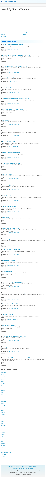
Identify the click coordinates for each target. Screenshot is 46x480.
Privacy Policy (25, 466)
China (2, 385)
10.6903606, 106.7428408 (13, 168)
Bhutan (2, 379)
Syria (2, 441)
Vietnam (3, 456)
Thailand (3, 445)
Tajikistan (3, 443)
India (2, 388)
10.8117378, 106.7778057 (13, 178)
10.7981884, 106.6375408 (13, 211)
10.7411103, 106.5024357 (13, 222)
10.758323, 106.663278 (13, 245)
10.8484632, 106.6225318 (13, 330)
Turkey (2, 447)
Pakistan (3, 423)
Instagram (30, 468)
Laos (2, 408)
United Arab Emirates (6, 452)
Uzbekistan (3, 454)
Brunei (2, 381)
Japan (2, 396)
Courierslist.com (10, 2)
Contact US (18, 466)
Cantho (2, 32)
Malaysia (3, 412)
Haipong (3, 34)
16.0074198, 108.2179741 (13, 286)
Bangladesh (3, 377)
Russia (2, 430)
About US (13, 466)
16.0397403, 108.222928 (13, 232)
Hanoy (24, 34)
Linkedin (20, 468)
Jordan (2, 399)
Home (2, 5)
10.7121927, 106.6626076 (13, 200)
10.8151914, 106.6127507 (13, 276)
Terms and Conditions (34, 466)
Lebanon (3, 410)
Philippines (3, 425)
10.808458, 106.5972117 (13, 124)
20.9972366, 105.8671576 (13, 49)
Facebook (15, 468)
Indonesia (3, 390)
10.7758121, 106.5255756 (13, 254)
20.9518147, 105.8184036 (13, 103)
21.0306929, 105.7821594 (13, 299)
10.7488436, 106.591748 (13, 92)
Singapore (3, 434)
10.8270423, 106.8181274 (13, 189)
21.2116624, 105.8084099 (13, 72)
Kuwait (2, 403)
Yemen (2, 459)
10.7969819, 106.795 (12, 81)
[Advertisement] (23, 20)
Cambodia (3, 383)
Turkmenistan (4, 450)
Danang (25, 32)
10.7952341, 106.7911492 (13, 265)
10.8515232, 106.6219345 (13, 157)
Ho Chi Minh (3, 36)
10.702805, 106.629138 (13, 319)
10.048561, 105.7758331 (13, 364)
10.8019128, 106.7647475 (13, 351)
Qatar (2, 427)
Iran (2, 392)
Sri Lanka (3, 439)
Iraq (2, 394)
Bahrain (2, 374)
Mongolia (3, 414)
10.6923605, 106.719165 (13, 60)
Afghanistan (3, 372)
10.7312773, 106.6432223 (13, 135)
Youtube (25, 468)
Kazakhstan (3, 401)
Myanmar (3, 416)
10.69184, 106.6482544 (13, 146)
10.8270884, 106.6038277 (13, 308)
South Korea (3, 436)
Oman (2, 421)
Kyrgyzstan (3, 405)
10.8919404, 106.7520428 (13, 340)
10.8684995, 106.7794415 (13, 114)
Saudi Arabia (3, 432)
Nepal (2, 419)
